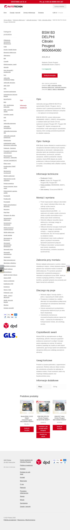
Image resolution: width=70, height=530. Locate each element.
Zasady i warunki (15, 12)
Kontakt (22, 477)
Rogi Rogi (6, 212)
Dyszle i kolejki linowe (10, 49)
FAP (5, 117)
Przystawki (7, 202)
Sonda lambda (8, 235)
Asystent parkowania (10, 91)
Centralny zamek (8, 114)
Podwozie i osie (8, 292)
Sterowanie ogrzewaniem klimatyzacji (7, 244)
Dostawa (41, 12)
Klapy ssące (7, 163)
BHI (5, 58)
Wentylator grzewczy (10, 266)
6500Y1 (50, 89)
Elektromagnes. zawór (10, 64)
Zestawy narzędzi (9, 308)
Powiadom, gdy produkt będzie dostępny (43, 428)
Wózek (22, 500)
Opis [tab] (21, 100)
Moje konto (23, 481)
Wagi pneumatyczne (9, 260)
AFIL (5, 88)
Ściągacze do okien (9, 215)
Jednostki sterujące (31, 20)
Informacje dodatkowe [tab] (23, 107)
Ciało (5, 46)
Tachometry (7, 257)
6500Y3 (55, 89)
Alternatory (7, 55)
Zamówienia (23, 503)
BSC (5, 102)
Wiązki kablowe (8, 269)
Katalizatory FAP (8, 284)
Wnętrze (6, 305)
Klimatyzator (7, 140)
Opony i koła (7, 289)
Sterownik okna (8, 249)
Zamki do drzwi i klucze (10, 275)
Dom (5, 12)
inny (5, 75)
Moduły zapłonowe (9, 176)
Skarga (22, 496)
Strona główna (8, 20)
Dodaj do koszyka (50, 75)
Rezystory (7, 209)
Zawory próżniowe (9, 281)
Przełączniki (7, 199)
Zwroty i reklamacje (29, 12)
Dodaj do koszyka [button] (26, 429)
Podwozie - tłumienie (10, 148)
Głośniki (6, 67)
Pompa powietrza (9, 183)
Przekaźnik (7, 196)
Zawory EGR (7, 278)
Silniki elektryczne (9, 232)
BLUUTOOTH (7, 99)
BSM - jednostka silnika (44, 20)
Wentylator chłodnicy (10, 263)
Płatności (23, 487)
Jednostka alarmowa (10, 123)
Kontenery (7, 287)
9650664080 (60, 89)
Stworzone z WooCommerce (26, 520)
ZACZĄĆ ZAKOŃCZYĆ (10, 160)
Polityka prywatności (26, 465)
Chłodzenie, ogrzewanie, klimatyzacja (7, 42)
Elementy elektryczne (19, 20)
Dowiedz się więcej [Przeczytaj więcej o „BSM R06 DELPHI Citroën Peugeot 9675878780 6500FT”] (43, 435)
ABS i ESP (7, 85)
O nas (22, 484)
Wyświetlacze (8, 272)
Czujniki (6, 61)
